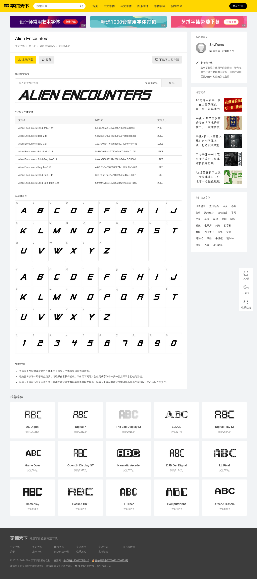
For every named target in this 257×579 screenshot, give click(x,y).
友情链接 (103, 551)
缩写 (232, 219)
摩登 (209, 238)
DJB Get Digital (176, 465)
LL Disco (129, 504)
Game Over (32, 465)
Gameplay (32, 504)
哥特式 (199, 238)
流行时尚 (214, 206)
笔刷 (224, 219)
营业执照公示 (104, 566)
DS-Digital (32, 426)
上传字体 (37, 551)
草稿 (206, 219)
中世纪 (219, 238)
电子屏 (32, 45)
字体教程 (81, 546)
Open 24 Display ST (80, 465)
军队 (198, 232)
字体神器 (159, 6)
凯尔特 (230, 238)
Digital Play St (224, 426)
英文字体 (126, 6)
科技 (198, 225)
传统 (220, 232)
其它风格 (218, 244)
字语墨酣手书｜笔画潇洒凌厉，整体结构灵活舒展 (208, 159)
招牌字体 (176, 6)
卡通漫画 (200, 206)
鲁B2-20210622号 (84, 566)
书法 (198, 219)
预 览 (171, 82)
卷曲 (233, 206)
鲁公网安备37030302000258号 (111, 560)
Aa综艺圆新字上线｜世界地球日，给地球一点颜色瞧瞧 (208, 177)
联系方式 (81, 551)
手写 (233, 212)
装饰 (198, 212)
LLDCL (176, 426)
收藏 (48, 59)
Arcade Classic (224, 504)
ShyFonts (216, 44)
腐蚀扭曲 (222, 212)
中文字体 (109, 6)
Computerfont (176, 504)
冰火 (225, 206)
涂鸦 (215, 219)
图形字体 (143, 6)
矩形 (217, 225)
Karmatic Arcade (128, 465)
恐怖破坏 (209, 212)
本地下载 (27, 59)
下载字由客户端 (169, 59)
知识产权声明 (61, 551)
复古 (228, 232)
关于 (12, 551)
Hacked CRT (80, 504)
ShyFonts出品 (47, 45)
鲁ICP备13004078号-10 (76, 560)
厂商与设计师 (127, 546)
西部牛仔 (209, 232)
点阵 (206, 244)
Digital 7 (80, 426)
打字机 (227, 225)
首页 (95, 6)
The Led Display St (128, 426)
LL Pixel (224, 465)
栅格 (198, 244)
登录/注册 (238, 5)
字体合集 (103, 546)
